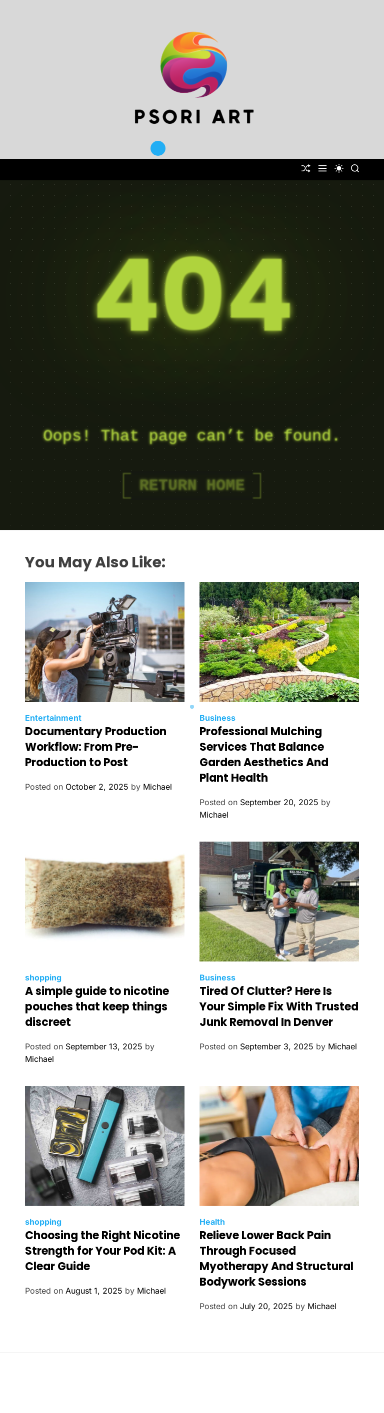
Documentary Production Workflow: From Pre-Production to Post (95, 747)
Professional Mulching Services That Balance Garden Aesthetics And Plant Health (264, 754)
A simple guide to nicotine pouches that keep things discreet (97, 1006)
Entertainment (53, 718)
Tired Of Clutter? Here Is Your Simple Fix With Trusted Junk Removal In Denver (279, 1006)
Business (218, 718)
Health (212, 1222)
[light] (339, 168)
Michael (157, 787)
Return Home (191, 485)
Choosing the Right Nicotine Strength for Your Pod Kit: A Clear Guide (102, 1251)
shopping (43, 977)
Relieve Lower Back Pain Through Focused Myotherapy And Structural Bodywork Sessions (277, 1258)
